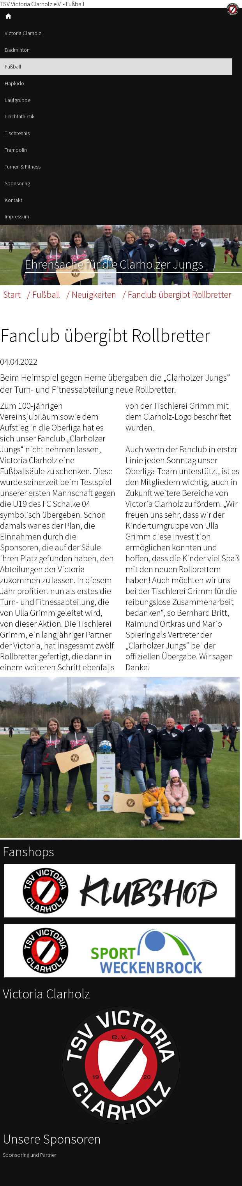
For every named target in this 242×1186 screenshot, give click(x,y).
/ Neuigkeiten (91, 294)
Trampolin (16, 149)
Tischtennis (17, 133)
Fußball (13, 66)
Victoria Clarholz (23, 33)
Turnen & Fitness (23, 166)
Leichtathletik (20, 116)
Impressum (17, 216)
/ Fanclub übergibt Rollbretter (176, 294)
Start (12, 294)
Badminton (17, 49)
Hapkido (14, 83)
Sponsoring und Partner (30, 1154)
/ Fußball (43, 294)
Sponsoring (17, 183)
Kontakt (13, 200)
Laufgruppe (17, 100)
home (8, 16)
